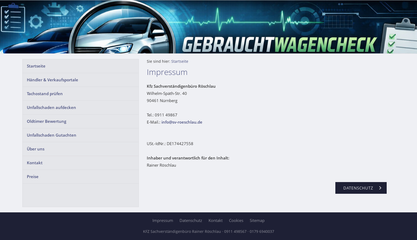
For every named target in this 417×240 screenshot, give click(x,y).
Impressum (162, 220)
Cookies (236, 220)
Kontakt (35, 162)
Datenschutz (191, 220)
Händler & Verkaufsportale (52, 79)
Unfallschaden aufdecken (51, 107)
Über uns (35, 148)
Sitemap (257, 220)
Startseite (36, 66)
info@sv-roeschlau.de (181, 122)
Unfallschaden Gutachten (51, 135)
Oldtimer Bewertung (46, 121)
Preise (33, 176)
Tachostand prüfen (45, 93)
